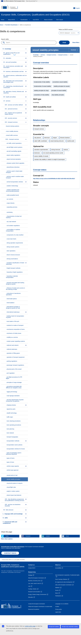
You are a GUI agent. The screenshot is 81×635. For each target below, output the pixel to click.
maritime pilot (70, 141)
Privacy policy (58, 609)
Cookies (57, 606)
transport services (51, 54)
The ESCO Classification (11, 24)
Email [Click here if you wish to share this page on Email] (67, 536)
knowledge (36, 54)
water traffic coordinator (40, 141)
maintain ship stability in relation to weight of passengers (49, 159)
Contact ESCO (31, 568)
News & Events (48, 19)
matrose (65, 149)
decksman (37, 153)
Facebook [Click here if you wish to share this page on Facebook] (28, 536)
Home (1, 24)
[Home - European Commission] (10, 7)
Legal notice (58, 612)
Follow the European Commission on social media (40, 606)
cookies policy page (30, 626)
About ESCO (11, 19)
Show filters (75, 42)
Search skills (5, 39)
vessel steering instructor (57, 141)
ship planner (37, 137)
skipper (55, 137)
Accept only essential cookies (70, 626)
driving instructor (55, 149)
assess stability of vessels (41, 156)
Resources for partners (33, 609)
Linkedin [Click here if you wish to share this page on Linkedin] (48, 536)
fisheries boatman (65, 137)
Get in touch (59, 19)
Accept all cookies (54, 626)
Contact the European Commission (36, 603)
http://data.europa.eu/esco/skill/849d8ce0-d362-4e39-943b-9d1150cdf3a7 (54, 178)
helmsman (47, 137)
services (43, 54)
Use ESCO (36, 19)
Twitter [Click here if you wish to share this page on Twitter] (7, 536)
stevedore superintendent (41, 149)
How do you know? (31, 1)
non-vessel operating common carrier (53, 153)
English (76, 8)
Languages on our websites (61, 603)
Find (64, 42)
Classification (24, 19)
